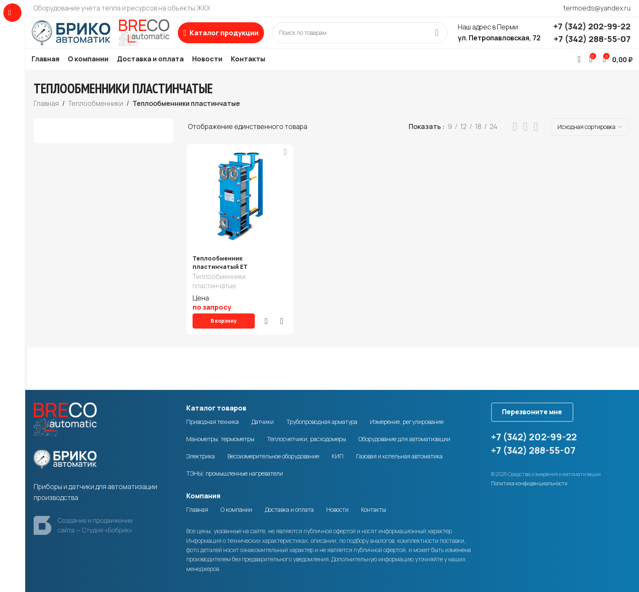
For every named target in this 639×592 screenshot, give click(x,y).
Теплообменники (95, 114)
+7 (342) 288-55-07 (592, 44)
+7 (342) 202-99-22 (592, 31)
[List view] (515, 138)
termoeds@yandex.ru (597, 8)
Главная (46, 114)
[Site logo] (107, 37)
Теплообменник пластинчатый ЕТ (220, 273)
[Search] (366, 38)
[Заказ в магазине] (589, 138)
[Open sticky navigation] (234, 38)
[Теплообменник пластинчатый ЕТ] (238, 207)
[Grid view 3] (525, 138)
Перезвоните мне (539, 407)
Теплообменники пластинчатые (219, 293)
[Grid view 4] (535, 138)
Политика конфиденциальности (529, 480)
